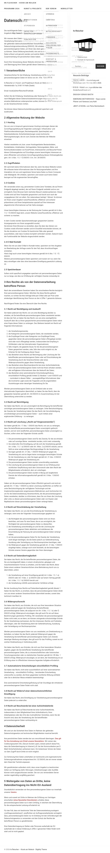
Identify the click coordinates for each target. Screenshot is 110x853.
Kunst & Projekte (33, 8)
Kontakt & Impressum (85, 60)
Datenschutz (82, 57)
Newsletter (67, 8)
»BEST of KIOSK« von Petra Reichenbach (88, 106)
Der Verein (51, 8)
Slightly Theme (41, 849)
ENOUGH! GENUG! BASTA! (83, 94)
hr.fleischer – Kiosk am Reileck (20, 3)
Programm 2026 (12, 8)
